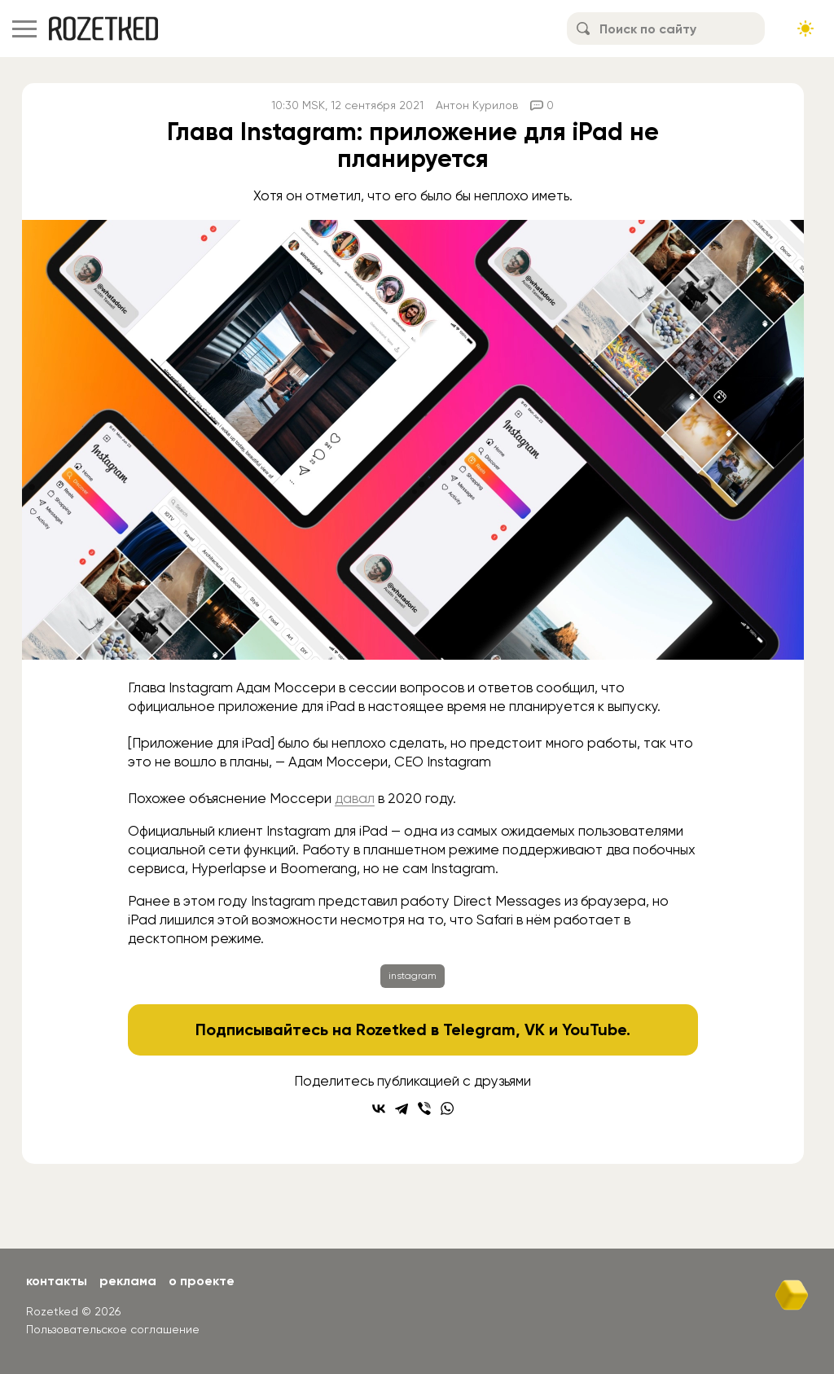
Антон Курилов (477, 105)
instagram (412, 975)
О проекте (202, 1280)
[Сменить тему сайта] (805, 28)
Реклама (127, 1280)
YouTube (594, 1029)
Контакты (56, 1280)
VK (535, 1029)
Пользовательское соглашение (113, 1329)
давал (355, 798)
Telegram (479, 1029)
